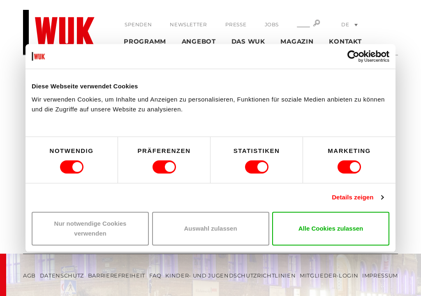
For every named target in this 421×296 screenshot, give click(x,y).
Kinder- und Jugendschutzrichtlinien (230, 275)
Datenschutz (62, 275)
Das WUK (248, 41)
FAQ (155, 275)
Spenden (138, 24)
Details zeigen (352, 197)
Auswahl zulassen (210, 228)
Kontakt (345, 41)
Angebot (199, 41)
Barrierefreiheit (116, 275)
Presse (236, 24)
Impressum (380, 275)
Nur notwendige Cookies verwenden (90, 228)
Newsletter (188, 24)
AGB (29, 275)
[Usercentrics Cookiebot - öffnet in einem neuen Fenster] (353, 56)
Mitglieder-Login (329, 275)
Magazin (296, 41)
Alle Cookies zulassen (330, 228)
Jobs (272, 24)
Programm (145, 41)
